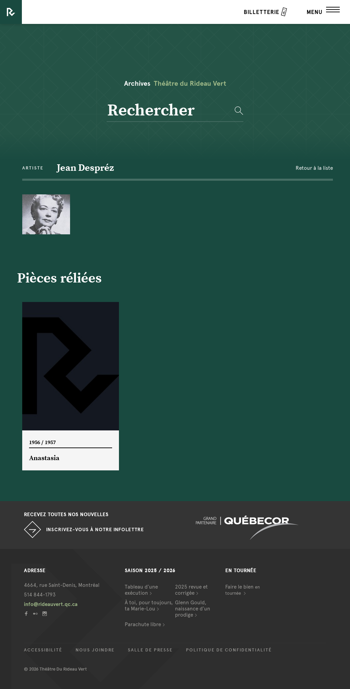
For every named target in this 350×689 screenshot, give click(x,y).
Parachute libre (143, 624)
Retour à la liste (314, 168)
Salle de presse (150, 650)
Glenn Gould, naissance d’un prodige (192, 609)
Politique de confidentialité (229, 650)
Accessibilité (43, 650)
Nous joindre (95, 650)
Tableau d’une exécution (141, 590)
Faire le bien (242, 590)
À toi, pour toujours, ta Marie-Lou (149, 606)
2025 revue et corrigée (191, 590)
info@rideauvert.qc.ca (51, 604)
